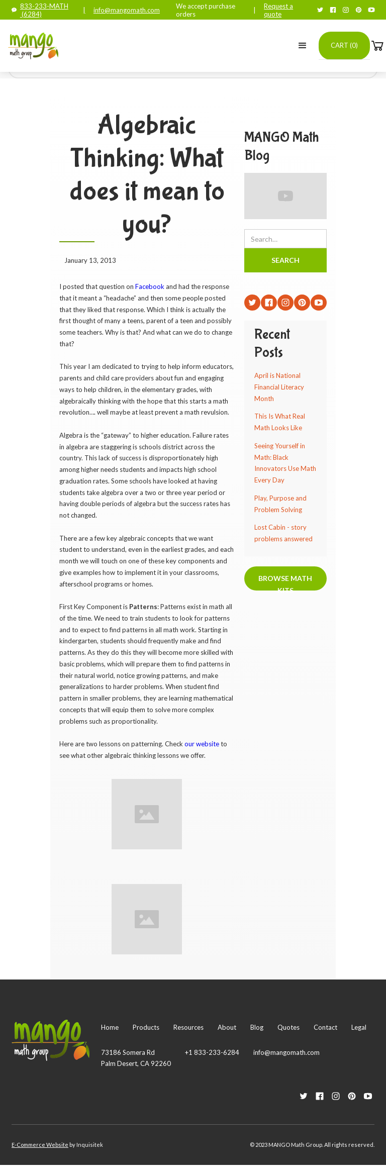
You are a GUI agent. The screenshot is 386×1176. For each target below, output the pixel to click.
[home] (33, 46)
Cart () (344, 45)
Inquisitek (89, 1144)
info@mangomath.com (126, 10)
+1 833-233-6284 (212, 1052)
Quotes (288, 1027)
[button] (302, 46)
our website (201, 744)
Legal (358, 1027)
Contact (325, 1027)
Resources (188, 1027)
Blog (256, 1027)
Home (110, 1027)
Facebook (149, 286)
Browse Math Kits (285, 582)
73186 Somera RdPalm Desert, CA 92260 (136, 1057)
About (227, 1027)
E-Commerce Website (40, 1144)
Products (146, 1027)
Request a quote (278, 10)
